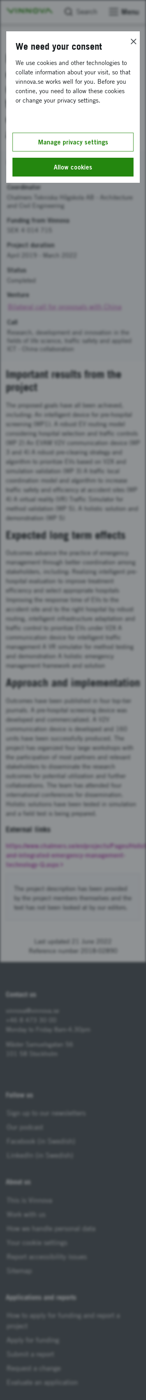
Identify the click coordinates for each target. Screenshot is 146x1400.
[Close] (133, 41)
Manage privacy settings (73, 142)
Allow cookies (73, 167)
